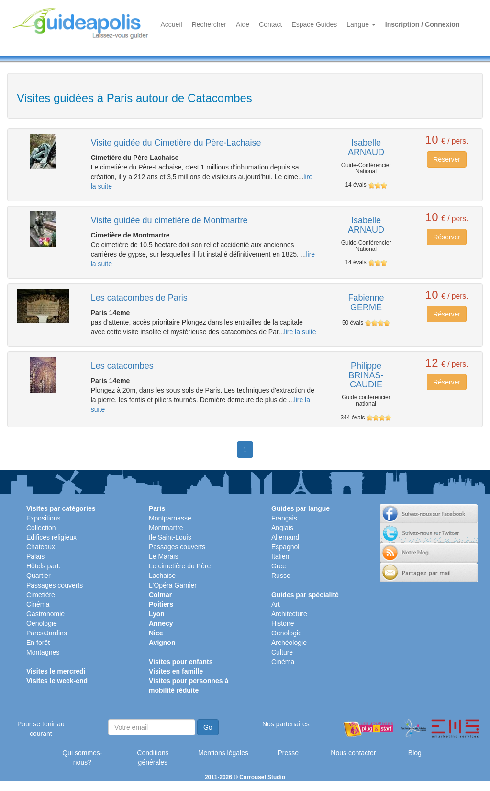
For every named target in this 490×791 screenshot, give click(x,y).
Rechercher (209, 24)
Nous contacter (353, 753)
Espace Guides (314, 24)
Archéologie (289, 642)
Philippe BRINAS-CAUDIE (365, 375)
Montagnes (42, 652)
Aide (242, 24)
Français (284, 518)
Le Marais (163, 556)
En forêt (38, 642)
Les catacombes (122, 366)
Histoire (282, 623)
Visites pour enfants (181, 662)
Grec (278, 566)
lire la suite (300, 332)
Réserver (446, 159)
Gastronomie (45, 614)
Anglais (282, 527)
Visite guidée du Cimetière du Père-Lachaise (176, 142)
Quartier (38, 575)
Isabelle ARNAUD (366, 147)
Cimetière (40, 595)
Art (275, 604)
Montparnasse (170, 518)
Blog (415, 753)
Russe (280, 575)
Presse (288, 753)
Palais (35, 556)
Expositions (43, 518)
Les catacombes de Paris (139, 298)
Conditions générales (152, 757)
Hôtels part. (43, 566)
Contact (270, 24)
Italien (280, 556)
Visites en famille (176, 671)
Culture (282, 652)
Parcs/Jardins (46, 633)
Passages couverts (54, 585)
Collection (41, 527)
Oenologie (41, 623)
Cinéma (37, 604)
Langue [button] (361, 24)
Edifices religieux (51, 537)
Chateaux (40, 547)
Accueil (171, 24)
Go (207, 727)
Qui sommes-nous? (82, 757)
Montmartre (166, 527)
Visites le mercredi (55, 671)
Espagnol (285, 547)
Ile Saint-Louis (170, 537)
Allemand (285, 537)
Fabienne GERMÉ (366, 302)
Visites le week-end (57, 681)
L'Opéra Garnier (173, 585)
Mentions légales (223, 753)
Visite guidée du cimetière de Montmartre (169, 220)
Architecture (289, 614)
